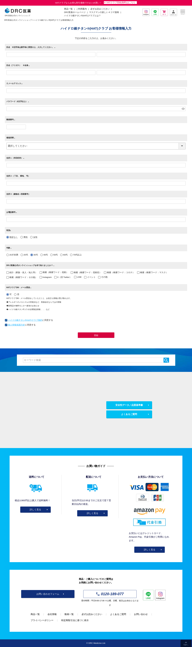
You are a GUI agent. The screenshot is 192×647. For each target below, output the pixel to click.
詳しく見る (35, 509)
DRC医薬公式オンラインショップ (18, 20)
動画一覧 (69, 614)
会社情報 (52, 614)
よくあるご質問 (129, 414)
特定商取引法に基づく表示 (75, 620)
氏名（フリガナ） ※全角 (18, 65)
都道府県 (11, 138)
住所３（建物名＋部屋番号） (18, 194)
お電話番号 (12, 212)
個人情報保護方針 (16, 325)
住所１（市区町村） (15, 158)
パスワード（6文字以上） (18, 101)
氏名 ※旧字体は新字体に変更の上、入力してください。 (31, 47)
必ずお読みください (100, 9)
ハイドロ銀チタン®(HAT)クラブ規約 (25, 320)
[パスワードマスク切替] (183, 109)
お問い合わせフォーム (47, 594)
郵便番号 (11, 120)
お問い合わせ (141, 614)
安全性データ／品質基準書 (129, 405)
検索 (166, 360)
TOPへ (185, 645)
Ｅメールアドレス (14, 83)
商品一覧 (35, 614)
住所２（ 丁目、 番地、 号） (19, 176)
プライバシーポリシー (42, 620)
